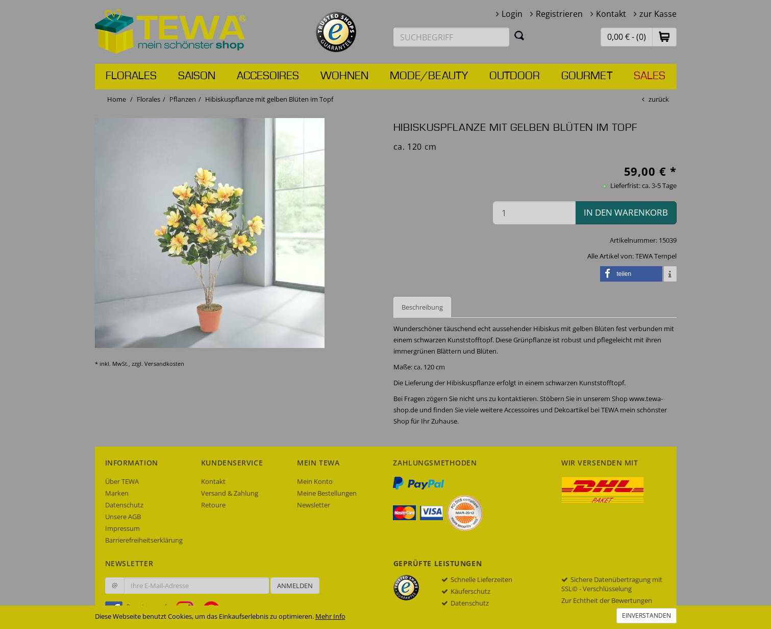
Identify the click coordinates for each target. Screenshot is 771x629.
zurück (659, 99)
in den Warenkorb (626, 212)
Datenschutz (124, 504)
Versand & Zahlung (229, 493)
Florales (131, 76)
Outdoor (514, 76)
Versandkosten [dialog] (164, 363)
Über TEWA (122, 481)
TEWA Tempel (656, 256)
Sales (649, 76)
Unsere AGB (123, 516)
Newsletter (313, 504)
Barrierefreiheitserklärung (144, 540)
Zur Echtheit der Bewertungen (606, 600)
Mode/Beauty (429, 76)
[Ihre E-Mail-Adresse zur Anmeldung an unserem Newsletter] (196, 585)
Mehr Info (330, 616)
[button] (664, 36)
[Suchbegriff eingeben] (451, 37)
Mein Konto (315, 481)
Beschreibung (422, 307)
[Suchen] (519, 35)
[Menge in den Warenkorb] (534, 212)
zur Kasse (658, 13)
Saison (196, 76)
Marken (117, 493)
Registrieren (559, 13)
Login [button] (512, 13)
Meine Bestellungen (327, 493)
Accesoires (268, 76)
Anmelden (295, 585)
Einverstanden (646, 615)
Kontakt (611, 13)
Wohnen (344, 76)
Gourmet (586, 76)
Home (116, 99)
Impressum (122, 528)
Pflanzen (182, 99)
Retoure (213, 504)
